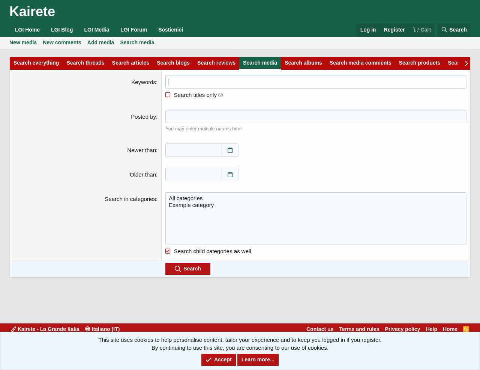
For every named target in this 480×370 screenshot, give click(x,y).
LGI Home (27, 30)
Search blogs (173, 63)
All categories (316, 198)
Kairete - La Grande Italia (45, 329)
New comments (62, 42)
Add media (100, 42)
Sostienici (170, 30)
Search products (419, 63)
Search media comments (361, 63)
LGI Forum (133, 30)
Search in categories (130, 199)
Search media (137, 42)
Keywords (143, 82)
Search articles (131, 63)
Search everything (36, 63)
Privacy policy (402, 329)
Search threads (85, 63)
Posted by (143, 116)
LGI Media (96, 30)
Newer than (141, 150)
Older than (143, 174)
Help (431, 329)
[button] (220, 95)
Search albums (303, 63)
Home (450, 329)
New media (23, 42)
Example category (316, 205)
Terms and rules (359, 329)
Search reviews (216, 63)
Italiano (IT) (102, 329)
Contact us (319, 329)
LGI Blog (62, 30)
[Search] (454, 30)
